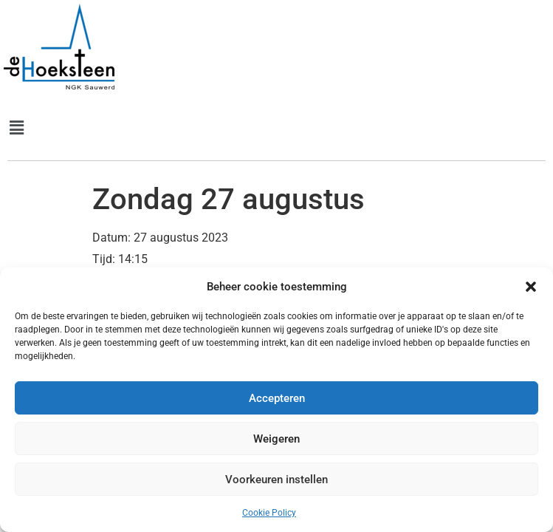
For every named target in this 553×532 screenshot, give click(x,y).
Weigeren (276, 439)
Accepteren (277, 398)
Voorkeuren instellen (276, 479)
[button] (530, 286)
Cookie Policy (269, 513)
